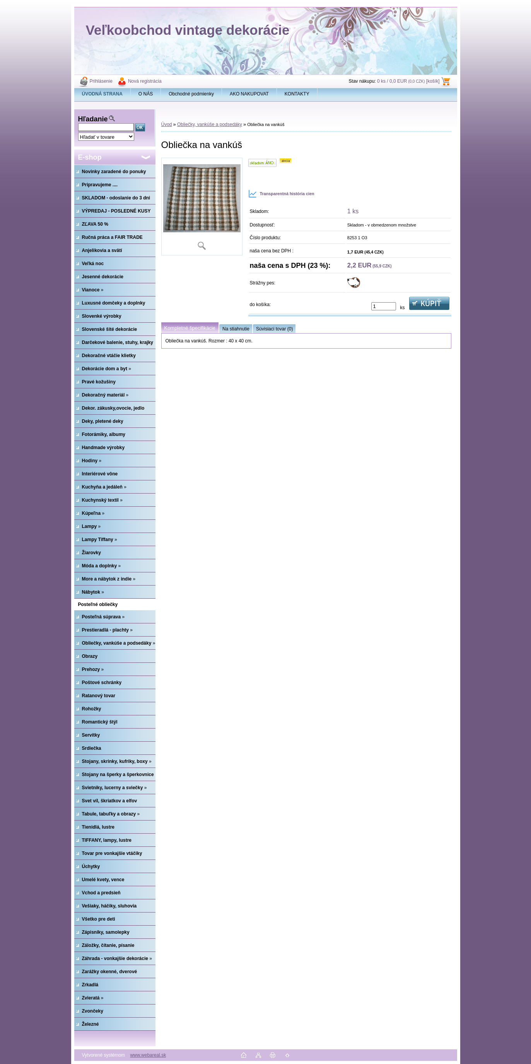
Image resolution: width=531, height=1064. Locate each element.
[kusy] (383, 306)
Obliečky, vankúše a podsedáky (209, 124)
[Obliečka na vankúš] (202, 206)
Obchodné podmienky (191, 94)
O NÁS (145, 94)
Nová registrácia (145, 81)
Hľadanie (93, 119)
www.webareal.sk (148, 1055)
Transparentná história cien (281, 193)
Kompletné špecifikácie (189, 328)
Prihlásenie (101, 81)
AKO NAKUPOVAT (249, 94)
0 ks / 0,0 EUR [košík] (408, 81)
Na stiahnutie (235, 329)
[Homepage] (102, 94)
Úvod (166, 124)
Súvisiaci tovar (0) (274, 329)
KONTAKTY (297, 94)
